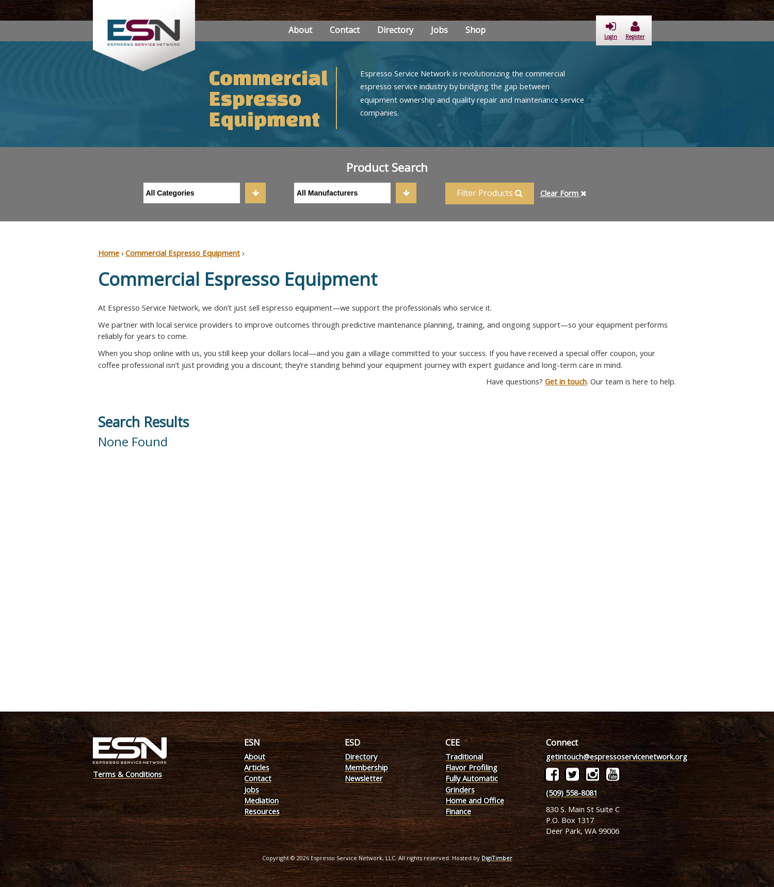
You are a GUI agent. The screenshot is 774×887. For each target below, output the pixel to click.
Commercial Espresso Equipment (182, 253)
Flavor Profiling (471, 767)
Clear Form (563, 193)
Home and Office (474, 800)
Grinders (460, 789)
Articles (256, 767)
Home (108, 253)
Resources (262, 811)
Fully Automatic (471, 778)
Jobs (439, 30)
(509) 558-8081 (572, 792)
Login (610, 30)
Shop (475, 30)
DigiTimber (496, 858)
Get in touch (566, 381)
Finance (458, 811)
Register (634, 30)
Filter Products (490, 193)
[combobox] (204, 193)
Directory (395, 30)
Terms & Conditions (127, 774)
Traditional (464, 756)
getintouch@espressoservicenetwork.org (616, 756)
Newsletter (364, 778)
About (300, 30)
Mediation (261, 800)
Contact (345, 30)
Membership (366, 767)
